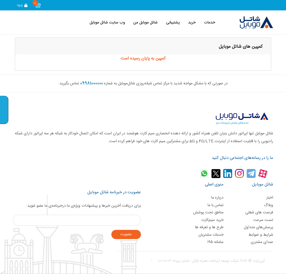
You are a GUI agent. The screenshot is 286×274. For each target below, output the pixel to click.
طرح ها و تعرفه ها (209, 227)
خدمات (209, 22)
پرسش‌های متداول (258, 227)
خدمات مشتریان (210, 235)
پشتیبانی (173, 22)
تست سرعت (263, 220)
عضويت (126, 234)
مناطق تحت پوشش (208, 212)
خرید (192, 22)
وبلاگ (268, 205)
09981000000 (91, 83)
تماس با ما (215, 205)
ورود (22, 5)
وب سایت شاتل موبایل (107, 22)
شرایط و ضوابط (260, 235)
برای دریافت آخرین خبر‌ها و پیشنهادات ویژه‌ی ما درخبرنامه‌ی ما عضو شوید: (83, 205)
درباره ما (217, 197)
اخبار (269, 197)
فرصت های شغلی (259, 212)
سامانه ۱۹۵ (215, 242)
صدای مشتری (262, 242)
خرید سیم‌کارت (212, 220)
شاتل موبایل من (145, 22)
